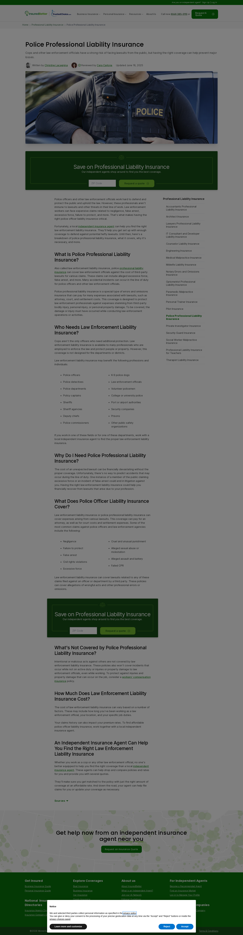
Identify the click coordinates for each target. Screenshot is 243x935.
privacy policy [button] (129, 913)
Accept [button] (184, 926)
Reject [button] (166, 926)
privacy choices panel (60, 919)
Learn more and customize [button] (68, 926)
